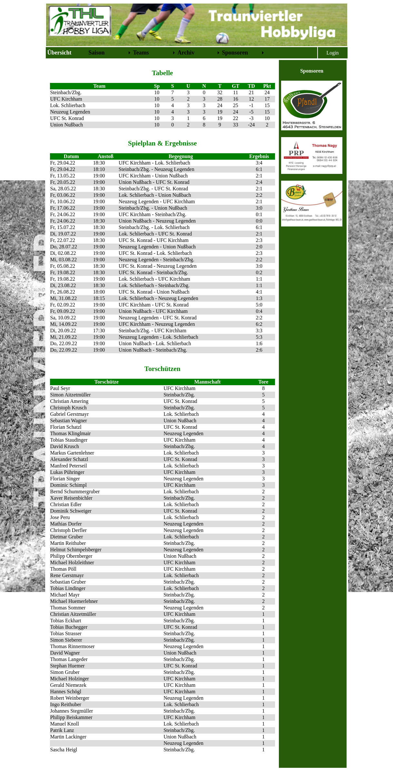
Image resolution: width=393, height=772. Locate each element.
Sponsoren (235, 52)
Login (332, 52)
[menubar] (155, 52)
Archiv (186, 52)
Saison (97, 52)
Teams (141, 52)
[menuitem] (66, 52)
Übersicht (59, 52)
